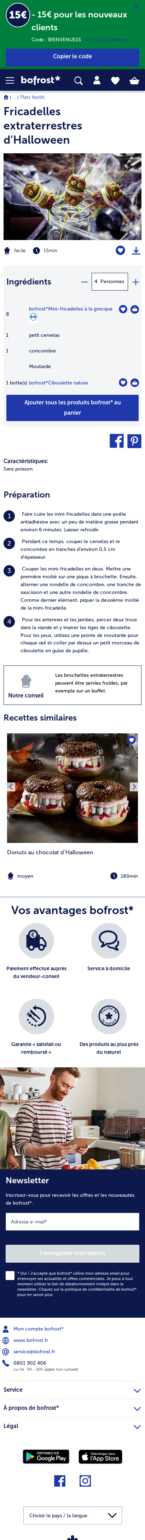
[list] (72, 998)
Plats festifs (32, 97)
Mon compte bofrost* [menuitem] (34, 1329)
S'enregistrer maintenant (72, 1253)
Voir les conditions (106, 40)
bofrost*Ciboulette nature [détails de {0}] (58, 383)
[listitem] (72, 522)
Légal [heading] (72, 1425)
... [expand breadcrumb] (14, 97)
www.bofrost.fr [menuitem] (26, 1340)
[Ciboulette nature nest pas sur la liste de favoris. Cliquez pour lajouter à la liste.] (123, 382)
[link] (40, 80)
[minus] (84, 282)
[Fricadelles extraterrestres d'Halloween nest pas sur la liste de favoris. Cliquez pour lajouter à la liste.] (120, 250)
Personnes (112, 281)
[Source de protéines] (33, 318)
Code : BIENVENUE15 (58, 40)
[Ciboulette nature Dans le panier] (134, 382)
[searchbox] (78, 80)
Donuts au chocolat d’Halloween (50, 852)
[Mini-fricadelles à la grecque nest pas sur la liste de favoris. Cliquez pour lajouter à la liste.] (123, 309)
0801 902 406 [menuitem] (25, 1363)
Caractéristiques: (26, 461)
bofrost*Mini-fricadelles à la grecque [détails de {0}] (70, 309)
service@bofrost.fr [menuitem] (29, 1351)
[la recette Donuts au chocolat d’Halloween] (72, 788)
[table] (72, 350)
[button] (13, 80)
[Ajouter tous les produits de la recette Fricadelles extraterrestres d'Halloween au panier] (72, 408)
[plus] (135, 282)
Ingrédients (28, 281)
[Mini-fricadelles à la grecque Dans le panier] (134, 309)
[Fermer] (136, 7)
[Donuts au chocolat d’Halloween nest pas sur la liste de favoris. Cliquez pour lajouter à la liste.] (131, 740)
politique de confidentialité (90, 1289)
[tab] (97, 80)
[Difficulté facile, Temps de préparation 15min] (48, 250)
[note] (72, 876)
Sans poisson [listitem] (18, 469)
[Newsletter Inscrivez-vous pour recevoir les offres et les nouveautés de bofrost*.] (72, 1243)
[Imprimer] (136, 250)
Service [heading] (72, 1389)
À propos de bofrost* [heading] (72, 1407)
